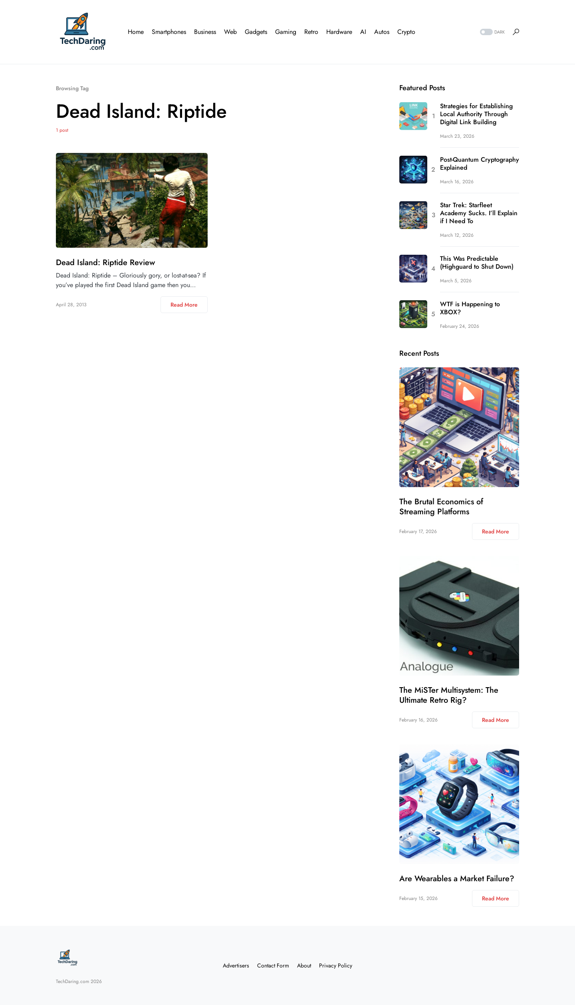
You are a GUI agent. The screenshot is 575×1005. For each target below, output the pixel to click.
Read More (184, 305)
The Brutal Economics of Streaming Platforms (441, 507)
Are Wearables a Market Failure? (456, 879)
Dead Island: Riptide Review (105, 263)
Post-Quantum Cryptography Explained (479, 164)
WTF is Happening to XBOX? (470, 308)
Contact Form (273, 965)
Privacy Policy (335, 965)
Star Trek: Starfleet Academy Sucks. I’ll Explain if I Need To (479, 213)
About (304, 965)
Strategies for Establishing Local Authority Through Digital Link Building (476, 114)
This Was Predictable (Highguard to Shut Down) (477, 263)
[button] (491, 32)
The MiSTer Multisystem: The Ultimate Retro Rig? (448, 695)
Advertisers (236, 965)
